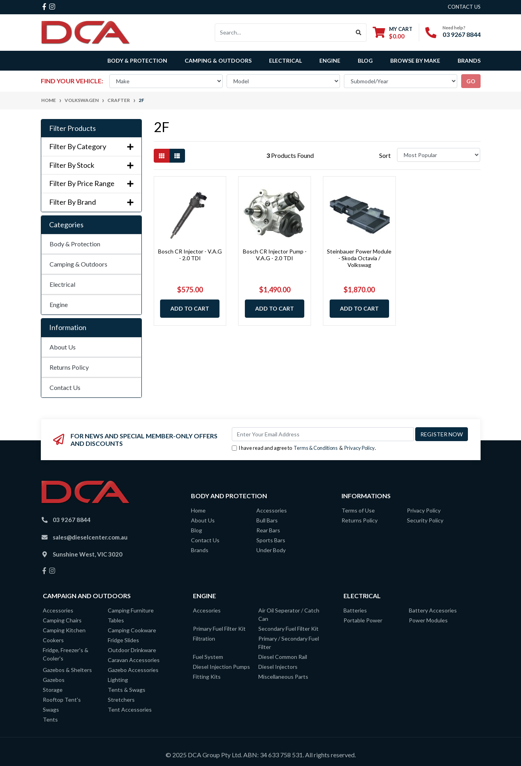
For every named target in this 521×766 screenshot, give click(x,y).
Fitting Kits (207, 676)
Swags (51, 709)
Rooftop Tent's (62, 699)
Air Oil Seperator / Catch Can (288, 614)
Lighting (118, 679)
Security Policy (425, 520)
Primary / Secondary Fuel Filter (288, 642)
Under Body (271, 550)
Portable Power (363, 620)
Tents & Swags (126, 689)
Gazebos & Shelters (67, 669)
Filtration (204, 638)
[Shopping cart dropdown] (392, 32)
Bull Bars (267, 520)
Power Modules (428, 620)
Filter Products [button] (72, 128)
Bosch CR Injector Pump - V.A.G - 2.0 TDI (275, 254)
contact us (464, 7)
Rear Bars (268, 530)
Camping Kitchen (64, 630)
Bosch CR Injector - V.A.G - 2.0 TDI (190, 254)
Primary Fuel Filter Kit (219, 628)
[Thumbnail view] (162, 156)
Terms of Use (358, 510)
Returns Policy (69, 367)
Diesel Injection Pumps (221, 666)
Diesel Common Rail (282, 656)
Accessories (271, 510)
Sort (385, 155)
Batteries (355, 610)
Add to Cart (189, 308)
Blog (365, 60)
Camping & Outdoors (78, 264)
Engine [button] (329, 60)
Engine (59, 304)
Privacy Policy (359, 448)
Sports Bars (270, 540)
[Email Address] (323, 434)
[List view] (177, 156)
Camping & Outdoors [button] (218, 60)
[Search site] (358, 32)
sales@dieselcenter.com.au (90, 537)
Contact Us (65, 387)
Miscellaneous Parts (283, 676)
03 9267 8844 (462, 34)
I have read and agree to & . (304, 448)
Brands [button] (469, 60)
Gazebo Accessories (133, 669)
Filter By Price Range (91, 183)
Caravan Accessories (134, 660)
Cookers (53, 640)
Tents (50, 719)
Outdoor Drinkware (132, 650)
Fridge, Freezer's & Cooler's (65, 654)
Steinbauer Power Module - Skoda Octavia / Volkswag (359, 258)
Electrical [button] (285, 60)
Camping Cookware (132, 630)
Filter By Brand (91, 202)
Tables (116, 620)
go (470, 81)
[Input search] (283, 32)
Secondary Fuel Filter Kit (288, 628)
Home (198, 510)
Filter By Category (91, 146)
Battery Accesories (433, 610)
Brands (199, 550)
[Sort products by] (439, 155)
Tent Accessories (130, 709)
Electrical (62, 284)
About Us (63, 347)
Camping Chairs (62, 620)
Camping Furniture (131, 610)
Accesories (207, 610)
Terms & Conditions (316, 448)
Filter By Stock (91, 165)
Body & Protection (75, 244)
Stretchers (121, 699)
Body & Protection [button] (137, 60)
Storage (53, 689)
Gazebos (54, 679)
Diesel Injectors (278, 666)
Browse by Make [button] (415, 60)
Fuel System (208, 656)
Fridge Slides (123, 640)
